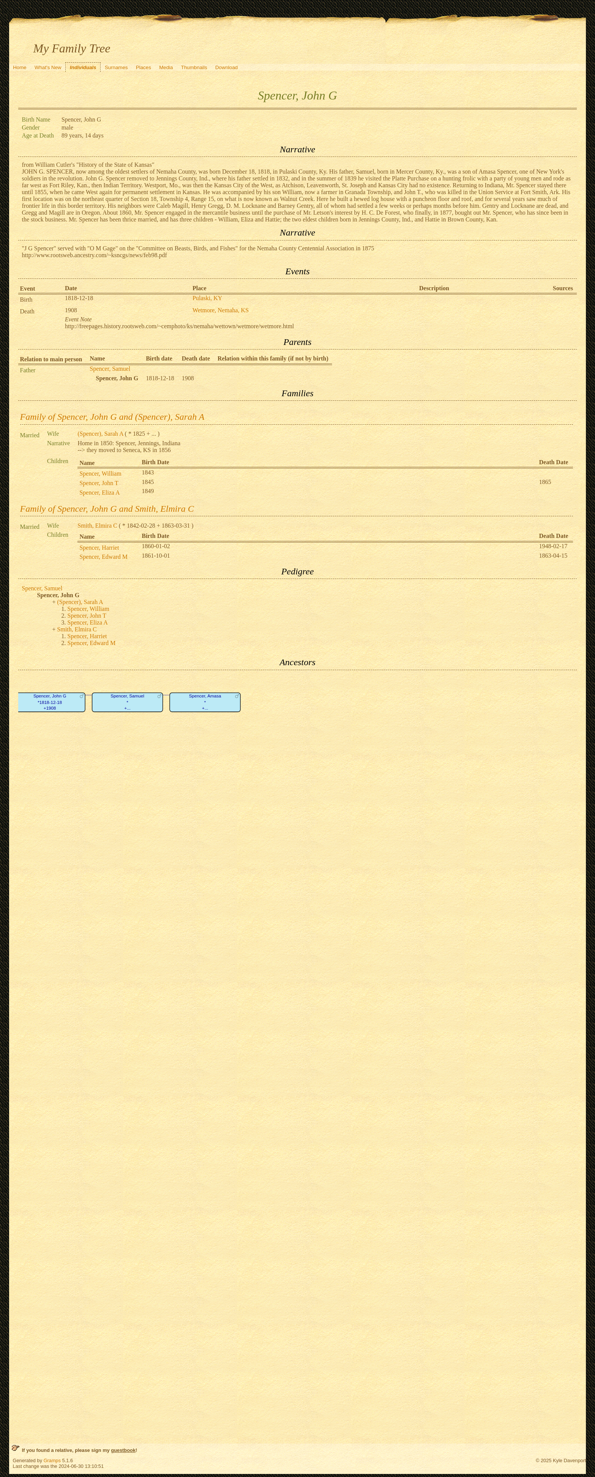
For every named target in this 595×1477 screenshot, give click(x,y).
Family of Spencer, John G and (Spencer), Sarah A (112, 417)
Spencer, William (100, 473)
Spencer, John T (98, 483)
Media (166, 67)
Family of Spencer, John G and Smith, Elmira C (107, 509)
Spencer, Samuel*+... (127, 702)
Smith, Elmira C (97, 525)
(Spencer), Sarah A (100, 433)
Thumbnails (194, 67)
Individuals (83, 67)
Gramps (52, 1460)
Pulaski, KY (207, 298)
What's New (48, 67)
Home (20, 67)
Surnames (116, 67)
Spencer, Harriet (99, 547)
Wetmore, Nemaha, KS (220, 310)
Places (143, 67)
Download (226, 67)
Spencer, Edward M (103, 556)
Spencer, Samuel (110, 368)
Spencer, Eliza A (99, 492)
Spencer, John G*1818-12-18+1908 (49, 702)
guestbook (123, 1450)
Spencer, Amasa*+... (205, 702)
